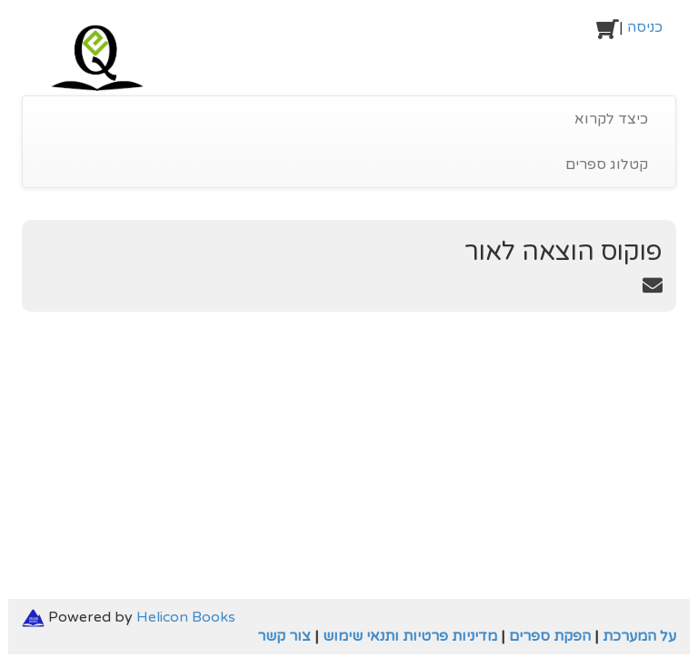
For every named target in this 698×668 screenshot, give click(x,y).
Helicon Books (185, 617)
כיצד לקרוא (611, 119)
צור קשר (284, 636)
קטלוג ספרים (606, 164)
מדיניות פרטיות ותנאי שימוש (410, 636)
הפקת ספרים (550, 636)
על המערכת (639, 636)
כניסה (645, 27)
